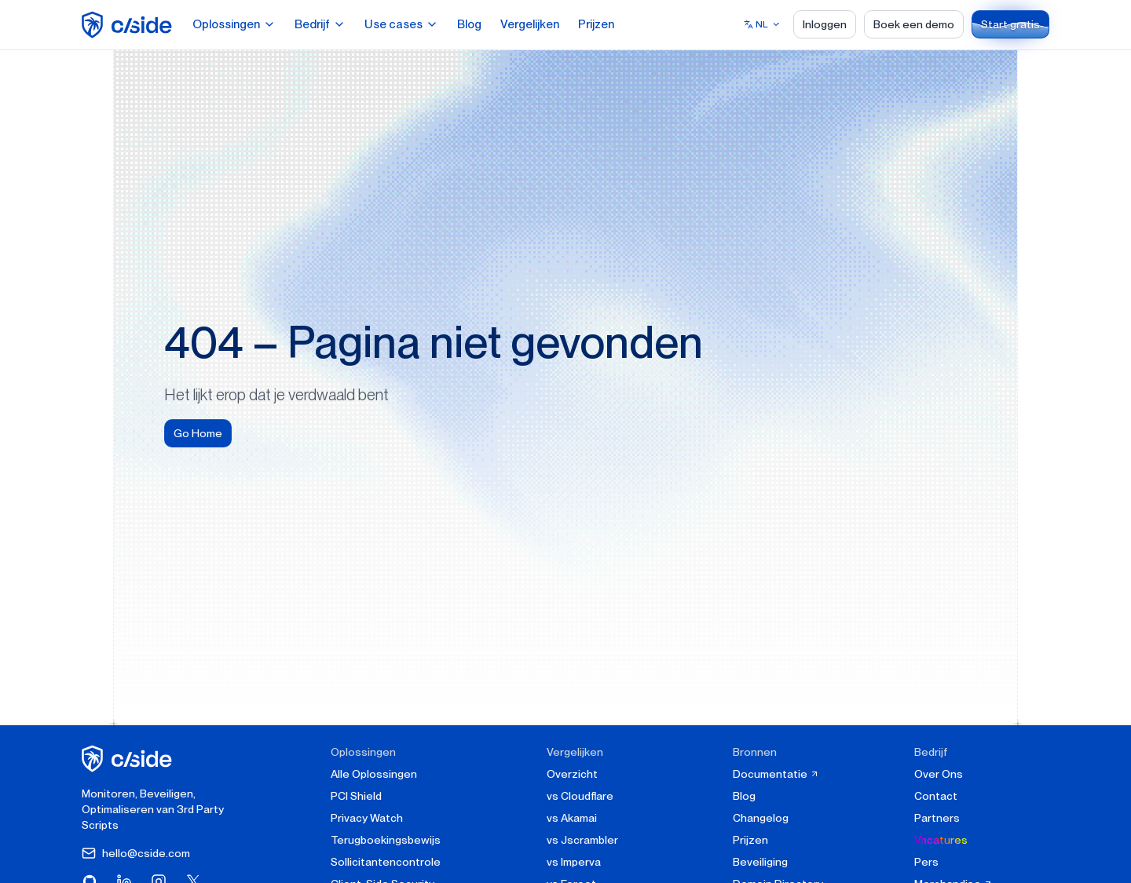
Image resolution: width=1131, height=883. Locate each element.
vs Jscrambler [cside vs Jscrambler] (582, 840)
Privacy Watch (367, 818)
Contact (935, 796)
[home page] (129, 24)
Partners (937, 818)
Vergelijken (529, 24)
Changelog (761, 818)
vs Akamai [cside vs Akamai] (572, 818)
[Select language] (762, 24)
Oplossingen (234, 24)
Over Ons (938, 774)
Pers (926, 862)
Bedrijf (320, 24)
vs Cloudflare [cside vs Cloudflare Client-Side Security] (580, 796)
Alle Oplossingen (374, 774)
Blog (469, 24)
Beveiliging (760, 862)
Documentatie (776, 774)
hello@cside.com (136, 853)
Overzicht (572, 774)
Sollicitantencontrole (386, 862)
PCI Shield (356, 796)
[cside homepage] (129, 758)
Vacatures (941, 840)
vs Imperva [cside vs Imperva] (574, 862)
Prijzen (596, 24)
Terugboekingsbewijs (386, 840)
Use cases (401, 24)
